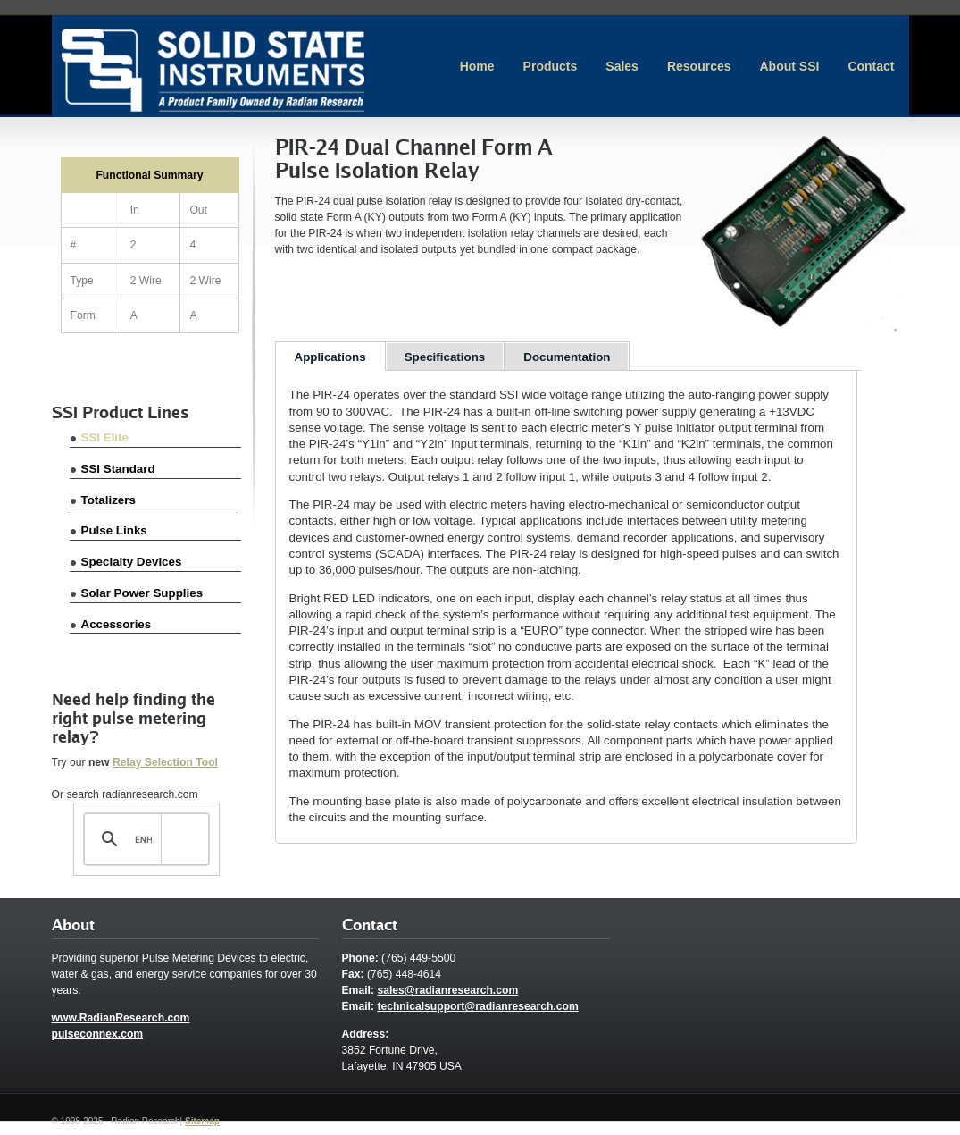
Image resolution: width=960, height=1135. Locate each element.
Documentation (566, 357)
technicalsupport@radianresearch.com (477, 1006)
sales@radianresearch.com (447, 990)
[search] (143, 839)
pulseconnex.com (98, 1034)
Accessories (116, 624)
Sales (622, 66)
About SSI (789, 66)
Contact (870, 66)
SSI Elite (105, 437)
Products (550, 66)
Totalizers (108, 500)
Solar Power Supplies (142, 593)
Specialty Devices (131, 561)
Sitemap (202, 1121)
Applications (330, 357)
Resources (699, 66)
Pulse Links (114, 530)
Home (477, 66)
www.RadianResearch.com (121, 1018)
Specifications (445, 357)
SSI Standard (118, 468)
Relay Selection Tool (165, 762)
